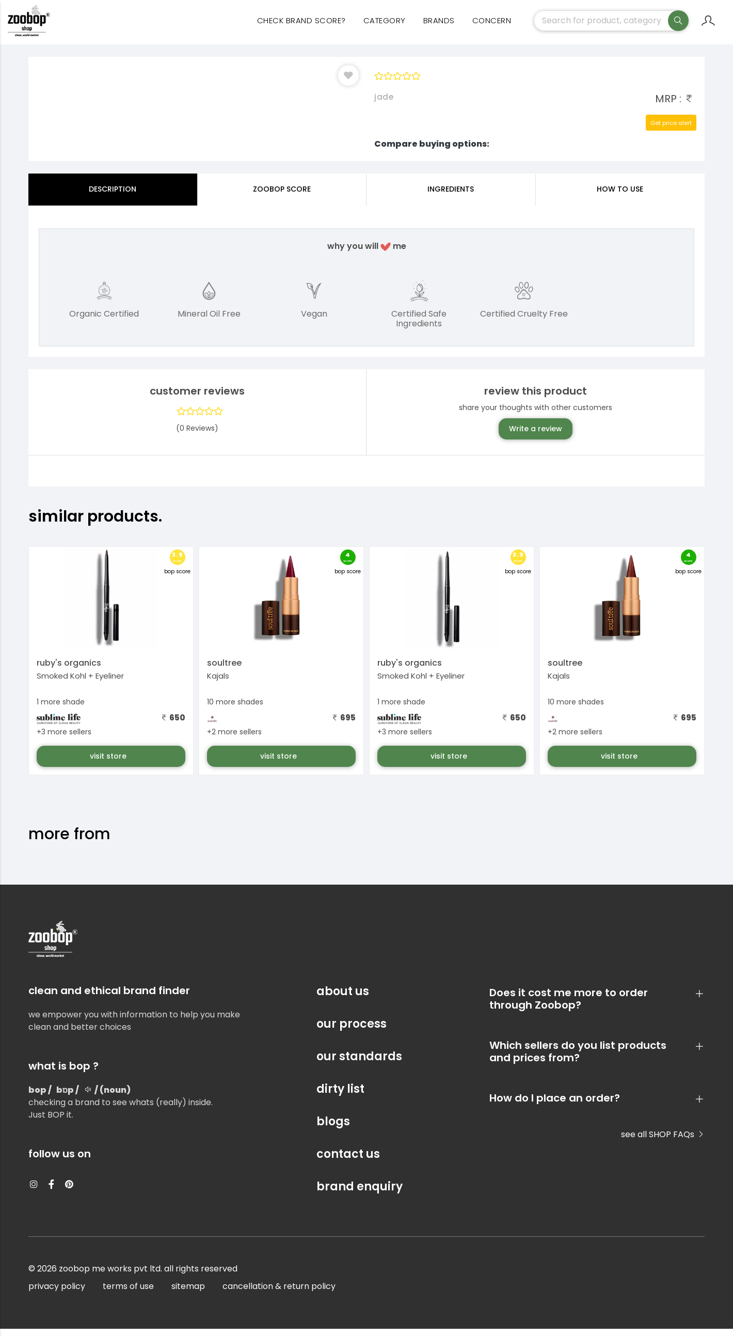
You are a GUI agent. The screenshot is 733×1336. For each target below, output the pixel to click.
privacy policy (56, 1293)
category (384, 26)
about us (342, 999)
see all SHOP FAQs (663, 1142)
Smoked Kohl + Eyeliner (80, 683)
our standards (359, 1064)
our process (351, 1031)
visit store (109, 763)
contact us (348, 1161)
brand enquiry (359, 1194)
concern (492, 26)
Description (112, 196)
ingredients (450, 196)
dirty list (340, 1096)
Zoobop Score (282, 196)
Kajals (218, 683)
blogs (333, 1129)
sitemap (188, 1293)
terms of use (128, 1293)
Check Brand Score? (301, 26)
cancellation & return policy (279, 1293)
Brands (439, 26)
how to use (620, 196)
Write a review (535, 436)
